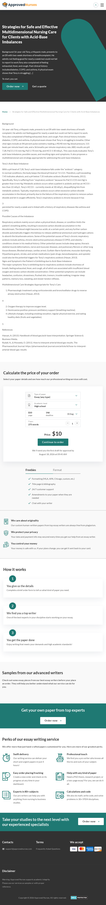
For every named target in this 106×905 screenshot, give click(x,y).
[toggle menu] (102, 4)
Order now (13, 86)
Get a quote (39, 86)
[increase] (77, 423)
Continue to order (53, 442)
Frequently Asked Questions (48, 849)
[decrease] (67, 423)
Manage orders (95, 4)
